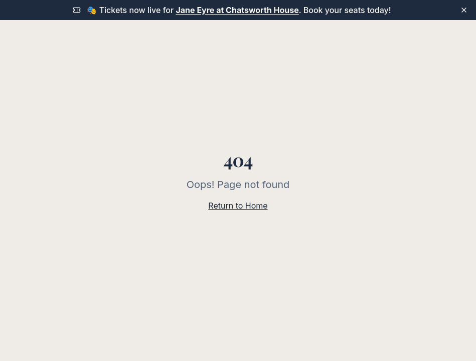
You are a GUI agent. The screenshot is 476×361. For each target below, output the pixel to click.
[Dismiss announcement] (464, 10)
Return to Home (237, 206)
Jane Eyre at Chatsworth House (237, 10)
